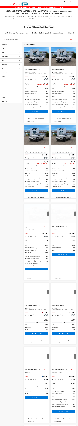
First (44, 286)
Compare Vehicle (30, 121)
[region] (36, 99)
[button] (48, 56)
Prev (49, 286)
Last (66, 286)
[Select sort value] (68, 44)
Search (71, 39)
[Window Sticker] (47, 79)
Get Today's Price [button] (36, 111)
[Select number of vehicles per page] (73, 286)
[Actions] (47, 69)
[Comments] (45, 79)
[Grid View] (71, 44)
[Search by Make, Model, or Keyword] (37, 39)
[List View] (74, 44)
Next (62, 286)
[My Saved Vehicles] (71, 1)
